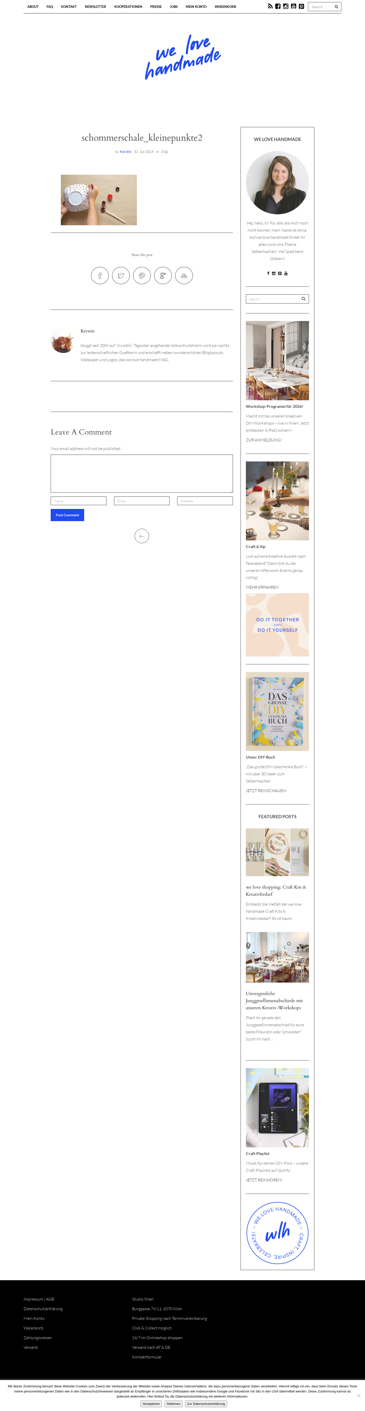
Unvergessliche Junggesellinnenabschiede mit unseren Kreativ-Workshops (274, 1000)
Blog (130, 111)
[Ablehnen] (358, 1395)
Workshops (173, 111)
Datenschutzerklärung (43, 1308)
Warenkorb (225, 7)
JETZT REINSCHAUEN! (266, 790)
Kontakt (69, 7)
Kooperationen (128, 7)
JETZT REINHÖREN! (264, 1179)
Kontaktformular (147, 1356)
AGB (50, 1299)
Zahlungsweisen (38, 1337)
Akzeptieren (151, 1404)
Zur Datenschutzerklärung (206, 1404)
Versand (31, 1347)
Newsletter (95, 7)
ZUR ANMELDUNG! (264, 439)
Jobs (174, 7)
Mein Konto (196, 7)
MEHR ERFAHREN (262, 587)
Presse (156, 7)
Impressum (33, 1299)
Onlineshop (226, 111)
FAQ (50, 7)
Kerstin (126, 151)
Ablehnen (173, 1404)
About (33, 7)
